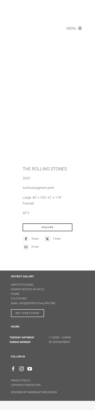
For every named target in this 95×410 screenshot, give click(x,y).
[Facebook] (30, 239)
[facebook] (13, 368)
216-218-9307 (19, 298)
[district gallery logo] (47, 4)
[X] (52, 239)
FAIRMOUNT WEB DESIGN (42, 392)
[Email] (30, 247)
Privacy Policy (20, 380)
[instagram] (21, 368)
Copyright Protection (26, 385)
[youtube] (29, 368)
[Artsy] (39, 367)
